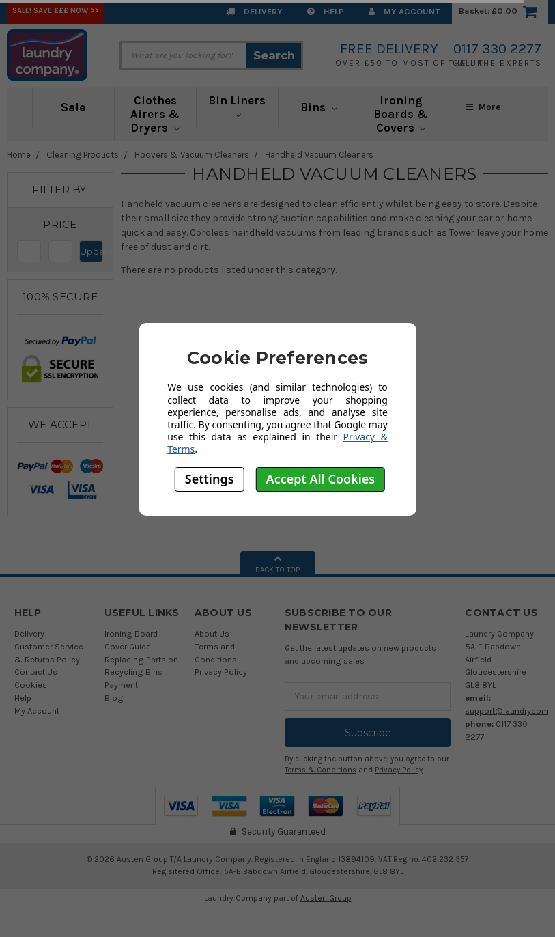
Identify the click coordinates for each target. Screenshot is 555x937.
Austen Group (326, 898)
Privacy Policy (221, 672)
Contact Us (35, 672)
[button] (60, 224)
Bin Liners (237, 106)
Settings (209, 479)
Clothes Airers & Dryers (155, 114)
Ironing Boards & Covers (400, 114)
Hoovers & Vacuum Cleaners (191, 155)
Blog (114, 698)
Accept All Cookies (320, 479)
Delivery (254, 11)
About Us (212, 633)
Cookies (30, 685)
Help (325, 11)
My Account (404, 11)
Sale (73, 107)
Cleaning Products (82, 155)
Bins (318, 107)
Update (91, 251)
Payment (121, 685)
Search (274, 55)
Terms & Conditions (320, 770)
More (483, 107)
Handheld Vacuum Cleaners (319, 155)
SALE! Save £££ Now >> (55, 10)
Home (19, 155)
